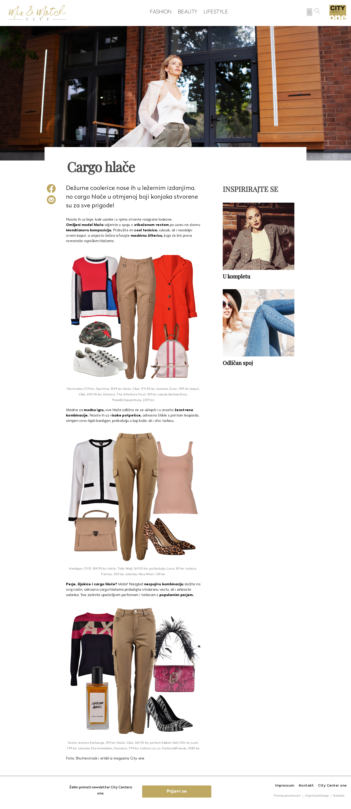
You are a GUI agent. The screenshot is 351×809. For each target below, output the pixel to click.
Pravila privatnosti (287, 796)
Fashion (160, 11)
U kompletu (236, 276)
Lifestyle (215, 11)
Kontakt (306, 785)
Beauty (186, 11)
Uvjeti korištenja (317, 796)
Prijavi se (177, 791)
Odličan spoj (238, 362)
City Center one (332, 785)
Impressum (284, 785)
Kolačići (338, 796)
